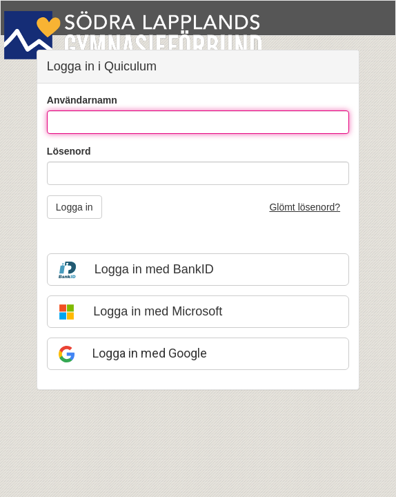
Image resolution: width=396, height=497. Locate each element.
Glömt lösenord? (304, 207)
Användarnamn (82, 100)
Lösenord (69, 151)
